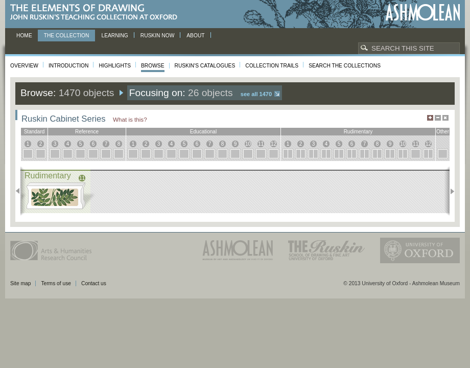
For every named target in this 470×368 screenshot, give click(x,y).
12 (273, 144)
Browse (153, 65)
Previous (20, 191)
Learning (114, 35)
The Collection (66, 35)
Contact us (93, 283)
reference (87, 131)
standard (34, 131)
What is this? (130, 119)
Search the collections (345, 65)
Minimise (438, 118)
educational (203, 131)
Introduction (68, 65)
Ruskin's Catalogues (205, 65)
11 (261, 144)
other (442, 131)
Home (24, 35)
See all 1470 (256, 94)
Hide (445, 118)
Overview (24, 65)
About (195, 35)
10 (248, 144)
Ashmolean (423, 12)
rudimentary (358, 131)
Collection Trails (271, 65)
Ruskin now (157, 35)
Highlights (115, 65)
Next (449, 191)
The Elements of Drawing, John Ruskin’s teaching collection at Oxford (96, 12)
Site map (20, 283)
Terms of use (56, 283)
